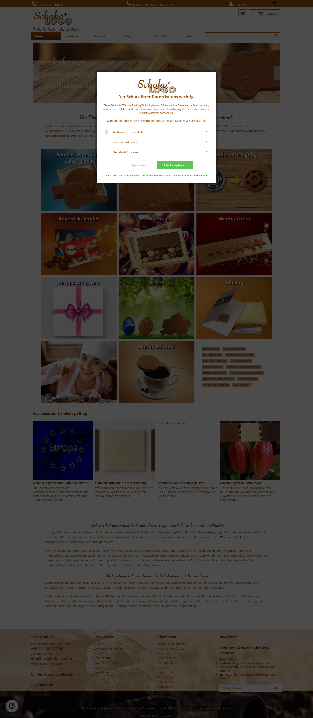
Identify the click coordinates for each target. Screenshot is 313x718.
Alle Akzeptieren (174, 165)
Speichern (138, 165)
